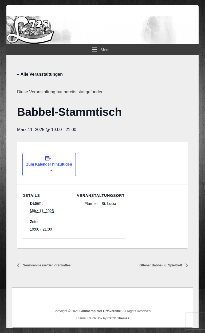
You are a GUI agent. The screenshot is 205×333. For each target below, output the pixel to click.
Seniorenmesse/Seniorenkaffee (46, 265)
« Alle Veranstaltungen (40, 74)
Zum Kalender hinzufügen (49, 164)
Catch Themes (118, 318)
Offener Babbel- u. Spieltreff (161, 265)
